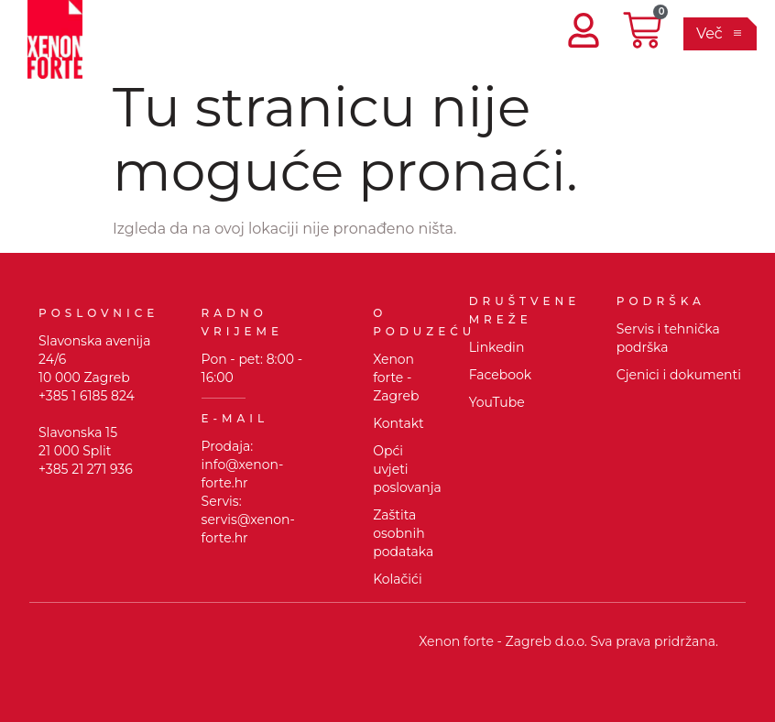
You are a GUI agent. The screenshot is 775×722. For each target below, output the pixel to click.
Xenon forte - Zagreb (396, 377)
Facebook (500, 374)
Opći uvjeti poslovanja (407, 469)
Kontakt (398, 423)
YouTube (497, 402)
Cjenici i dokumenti (679, 374)
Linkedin (497, 347)
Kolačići (397, 579)
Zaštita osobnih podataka (403, 533)
